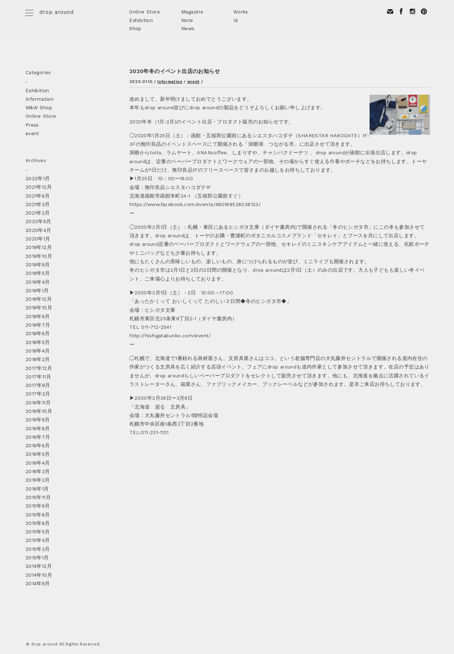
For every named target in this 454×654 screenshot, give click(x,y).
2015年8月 (38, 514)
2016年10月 (39, 411)
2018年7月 (38, 325)
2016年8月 (38, 428)
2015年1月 (37, 557)
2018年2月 (38, 359)
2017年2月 (38, 394)
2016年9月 (38, 419)
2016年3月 (38, 471)
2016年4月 (38, 463)
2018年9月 (38, 316)
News (188, 28)
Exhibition (141, 20)
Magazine (192, 12)
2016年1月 (37, 489)
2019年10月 (39, 256)
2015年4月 (38, 540)
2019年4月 (38, 282)
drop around (56, 12)
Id (235, 20)
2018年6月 (38, 333)
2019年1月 (37, 290)
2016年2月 (38, 480)
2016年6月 (38, 445)
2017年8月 (38, 385)
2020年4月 (38, 230)
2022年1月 (38, 178)
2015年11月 (38, 497)
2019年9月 (38, 264)
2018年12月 (39, 299)
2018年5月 (38, 342)
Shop (135, 28)
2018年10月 (39, 307)
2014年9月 (38, 583)
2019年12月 (39, 247)
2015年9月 (38, 506)
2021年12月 (39, 187)
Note (187, 20)
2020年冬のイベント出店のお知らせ (174, 71)
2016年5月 (38, 454)
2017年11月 (38, 376)
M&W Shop (39, 107)
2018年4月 (38, 351)
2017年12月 (39, 368)
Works (240, 12)
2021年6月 (38, 196)
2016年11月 (38, 402)
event (193, 81)
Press (32, 125)
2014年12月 (39, 566)
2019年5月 (38, 273)
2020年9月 (38, 221)
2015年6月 (38, 523)
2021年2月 (38, 213)
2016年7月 (38, 437)
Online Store (144, 12)
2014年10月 (39, 575)
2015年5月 (38, 531)
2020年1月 (38, 239)
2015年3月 (38, 549)
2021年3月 (38, 204)
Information (169, 81)
